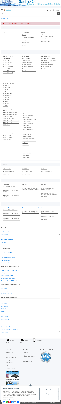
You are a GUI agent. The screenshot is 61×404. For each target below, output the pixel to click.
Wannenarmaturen (26, 64)
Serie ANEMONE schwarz (9, 70)
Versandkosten (25, 42)
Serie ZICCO (5, 105)
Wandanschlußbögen (28, 123)
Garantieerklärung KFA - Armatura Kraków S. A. (11, 196)
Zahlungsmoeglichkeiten (28, 37)
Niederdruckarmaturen (46, 62)
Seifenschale (26, 145)
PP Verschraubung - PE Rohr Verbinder (10, 280)
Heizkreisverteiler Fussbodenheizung (26, 133)
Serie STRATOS (6, 99)
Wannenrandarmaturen (27, 66)
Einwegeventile (6, 58)
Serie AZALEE (6, 77)
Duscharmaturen (26, 60)
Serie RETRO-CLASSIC (8, 93)
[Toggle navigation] (2, 9)
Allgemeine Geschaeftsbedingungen (47, 35)
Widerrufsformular (45, 41)
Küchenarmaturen (5, 237)
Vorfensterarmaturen (46, 66)
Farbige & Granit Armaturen (48, 58)
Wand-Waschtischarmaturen (29, 70)
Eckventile (25, 111)
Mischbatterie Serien (6, 231)
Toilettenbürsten (26, 149)
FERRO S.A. (44, 169)
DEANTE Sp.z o (25, 169)
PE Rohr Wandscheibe (8, 137)
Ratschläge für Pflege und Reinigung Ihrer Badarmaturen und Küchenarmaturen (49, 194)
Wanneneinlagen (27, 127)
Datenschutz (44, 32)
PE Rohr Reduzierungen (8, 118)
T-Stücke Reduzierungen (8, 133)
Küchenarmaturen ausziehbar (48, 60)
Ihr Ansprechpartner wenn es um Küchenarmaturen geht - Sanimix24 (30, 188)
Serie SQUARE (6, 97)
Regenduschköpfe (27, 121)
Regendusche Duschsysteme (29, 119)
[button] (47, 10)
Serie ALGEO (6, 64)
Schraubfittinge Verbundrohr (29, 140)
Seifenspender (26, 147)
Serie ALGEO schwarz (8, 66)
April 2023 (24, 184)
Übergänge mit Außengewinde (10, 112)
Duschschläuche (26, 117)
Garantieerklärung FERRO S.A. (10, 186)
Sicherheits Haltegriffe (28, 129)
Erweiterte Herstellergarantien (10, 207)
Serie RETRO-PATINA (7, 95)
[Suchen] (29, 13)
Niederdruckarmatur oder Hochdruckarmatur (47, 188)
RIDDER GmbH (6, 174)
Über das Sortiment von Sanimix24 (30, 207)
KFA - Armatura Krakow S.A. (9, 171)
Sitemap (24, 40)
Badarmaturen (4, 234)
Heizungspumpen (27, 136)
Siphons (24, 113)
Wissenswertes (44, 207)
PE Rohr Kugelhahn (7, 139)
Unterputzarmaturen (27, 62)
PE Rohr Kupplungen (8, 116)
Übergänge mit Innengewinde (10, 114)
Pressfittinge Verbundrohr (29, 138)
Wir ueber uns (25, 32)
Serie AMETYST (6, 68)
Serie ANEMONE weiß (8, 73)
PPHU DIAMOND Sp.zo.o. (47, 171)
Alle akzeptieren (48, 389)
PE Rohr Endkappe (7, 135)
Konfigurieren (48, 393)
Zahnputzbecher (26, 155)
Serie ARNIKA (6, 75)
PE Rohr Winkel (6, 125)
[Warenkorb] (56, 10)
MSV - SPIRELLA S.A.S (27, 171)
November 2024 (6, 184)
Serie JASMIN (6, 85)
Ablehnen (48, 398)
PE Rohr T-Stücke (7, 131)
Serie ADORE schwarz (8, 62)
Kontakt (24, 34)
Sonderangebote (26, 157)
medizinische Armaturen (28, 109)
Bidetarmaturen (26, 58)
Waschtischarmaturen (27, 68)
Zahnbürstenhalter (27, 153)
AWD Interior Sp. (7, 169)
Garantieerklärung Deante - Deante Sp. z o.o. (11, 191)
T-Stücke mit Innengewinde (9, 127)
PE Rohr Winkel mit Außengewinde (11, 120)
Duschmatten (26, 125)
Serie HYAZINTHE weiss (8, 83)
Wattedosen (25, 151)
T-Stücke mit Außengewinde (9, 129)
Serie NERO (5, 89)
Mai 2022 (43, 184)
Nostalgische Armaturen (47, 64)
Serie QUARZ (6, 91)
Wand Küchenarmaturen (47, 68)
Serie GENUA (6, 81)
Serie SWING (6, 101)
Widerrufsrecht (45, 39)
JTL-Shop (53, 402)
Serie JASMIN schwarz (8, 87)
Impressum (24, 45)
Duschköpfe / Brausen (28, 115)
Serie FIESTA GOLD (7, 79)
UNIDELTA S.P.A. (26, 174)
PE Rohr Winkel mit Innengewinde (11, 122)
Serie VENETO (6, 103)
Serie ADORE (6, 60)
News (4, 32)
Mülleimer (25, 142)
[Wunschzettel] (50, 10)
